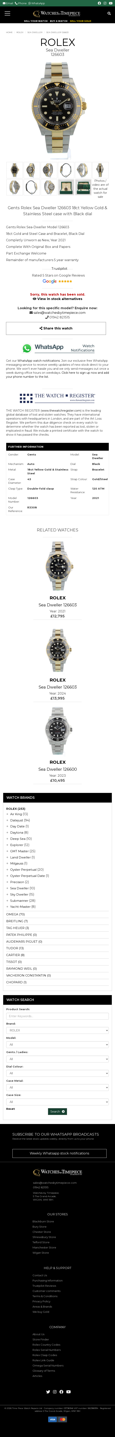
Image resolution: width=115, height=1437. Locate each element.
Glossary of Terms (44, 1370)
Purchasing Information (48, 1280)
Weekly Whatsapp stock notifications (59, 1153)
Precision (17, 882)
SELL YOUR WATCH (36, 21)
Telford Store (41, 1242)
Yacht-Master (20, 907)
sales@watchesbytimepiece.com (59, 313)
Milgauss (16, 863)
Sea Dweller (34, 32)
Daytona (16, 832)
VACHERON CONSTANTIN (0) (28, 975)
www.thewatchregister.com (61, 410)
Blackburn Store (43, 1221)
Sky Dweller (19, 894)
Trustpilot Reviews (44, 1285)
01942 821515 (59, 317)
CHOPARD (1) (16, 982)
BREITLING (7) (17, 921)
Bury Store (40, 1226)
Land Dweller (21, 857)
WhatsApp (38, 3)
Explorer (16, 845)
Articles (37, 1375)
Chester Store (42, 1231)
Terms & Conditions (45, 1296)
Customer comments (46, 1291)
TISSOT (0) (14, 962)
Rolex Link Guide (43, 1360)
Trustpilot (59, 269)
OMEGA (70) (15, 914)
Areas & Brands (42, 1306)
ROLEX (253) (15, 809)
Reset (10, 1108)
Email (9, 3)
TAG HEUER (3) (17, 928)
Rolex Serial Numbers (47, 1349)
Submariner (19, 901)
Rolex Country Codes (46, 1344)
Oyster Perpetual (23, 869)
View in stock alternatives (57, 299)
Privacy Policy (41, 1301)
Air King (16, 814)
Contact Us (40, 1275)
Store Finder (41, 1339)
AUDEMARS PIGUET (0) (24, 941)
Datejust (16, 820)
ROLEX (19, 32)
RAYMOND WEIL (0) (21, 968)
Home (9, 32)
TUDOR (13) (15, 948)
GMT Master (19, 851)
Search (57, 1111)
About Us (38, 1334)
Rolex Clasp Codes (45, 1355)
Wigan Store (41, 1252)
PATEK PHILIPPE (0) (21, 935)
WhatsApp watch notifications (38, 361)
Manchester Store (44, 1247)
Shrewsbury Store (44, 1237)
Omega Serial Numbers (48, 1365)
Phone (22, 3)
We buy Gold (41, 1311)
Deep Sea (17, 839)
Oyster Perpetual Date (27, 876)
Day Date (17, 826)
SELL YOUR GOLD (80, 21)
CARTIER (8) (15, 955)
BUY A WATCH (58, 21)
